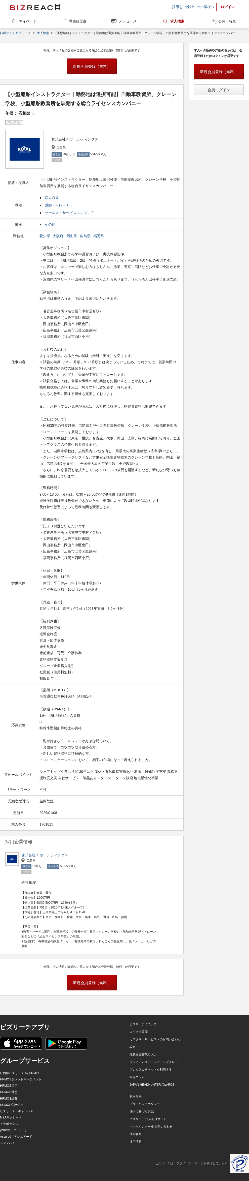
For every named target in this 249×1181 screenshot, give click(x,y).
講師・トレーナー (59, 205)
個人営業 (52, 198)
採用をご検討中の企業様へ (193, 7)
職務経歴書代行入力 (143, 1054)
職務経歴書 (78, 21)
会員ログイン (219, 90)
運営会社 (136, 1134)
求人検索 (177, 21)
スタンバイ (7, 1143)
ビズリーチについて (143, 1024)
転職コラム (137, 1077)
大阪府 (58, 236)
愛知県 (45, 236)
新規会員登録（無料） (92, 66)
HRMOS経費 (8, 1098)
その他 (50, 224)
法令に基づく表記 (142, 1111)
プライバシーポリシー (145, 1104)
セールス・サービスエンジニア (69, 213)
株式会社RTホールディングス (44, 855)
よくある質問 (139, 1032)
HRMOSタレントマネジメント (21, 1079)
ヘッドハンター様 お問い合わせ (151, 1126)
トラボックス (9, 1124)
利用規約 (136, 1096)
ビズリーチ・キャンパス (16, 1111)
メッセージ (127, 21)
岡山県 (72, 236)
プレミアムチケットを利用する (151, 1069)
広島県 (86, 236)
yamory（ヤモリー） (14, 1130)
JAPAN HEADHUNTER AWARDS (152, 1084)
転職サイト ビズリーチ (15, 33)
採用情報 (136, 1141)
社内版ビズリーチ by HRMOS (20, 1073)
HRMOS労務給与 (11, 1105)
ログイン (228, 7)
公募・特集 (227, 21)
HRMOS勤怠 (8, 1092)
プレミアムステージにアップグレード (155, 1062)
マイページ (28, 21)
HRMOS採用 (8, 1085)
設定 (133, 1047)
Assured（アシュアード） (17, 1136)
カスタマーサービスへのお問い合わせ (155, 1039)
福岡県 (99, 236)
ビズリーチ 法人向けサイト (148, 1119)
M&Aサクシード (11, 1117)
